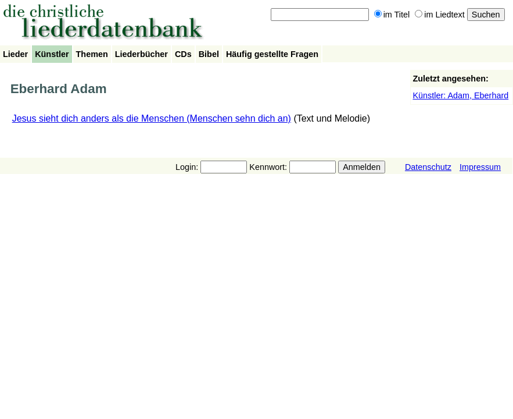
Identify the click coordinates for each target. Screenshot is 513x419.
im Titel (392, 14)
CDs (183, 54)
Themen (92, 54)
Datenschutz (428, 167)
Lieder (15, 54)
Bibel (209, 54)
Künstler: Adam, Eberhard (460, 95)
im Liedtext (440, 14)
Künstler (52, 54)
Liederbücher (141, 54)
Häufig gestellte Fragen (272, 54)
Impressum (480, 167)
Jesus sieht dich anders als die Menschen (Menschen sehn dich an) (151, 118)
